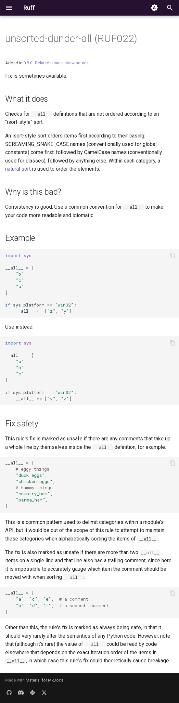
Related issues (49, 62)
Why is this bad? (33, 192)
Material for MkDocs (44, 680)
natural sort (18, 169)
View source (77, 62)
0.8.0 (27, 62)
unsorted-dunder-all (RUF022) (71, 38)
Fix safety (21, 423)
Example (20, 238)
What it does (26, 99)
